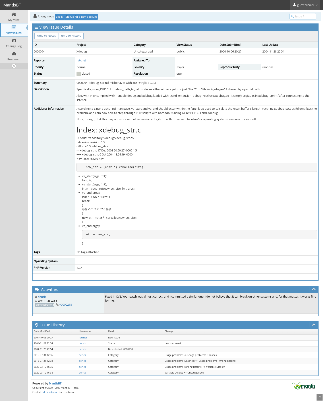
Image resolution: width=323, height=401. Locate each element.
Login (59, 17)
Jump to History (70, 36)
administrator (50, 392)
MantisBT (55, 383)
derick (42, 297)
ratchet (81, 60)
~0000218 (65, 304)
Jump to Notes (46, 36)
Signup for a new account (81, 17)
